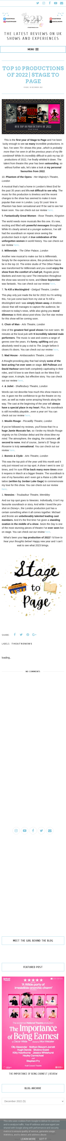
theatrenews (21, 643)
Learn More (28, 1139)
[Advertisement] (33, 789)
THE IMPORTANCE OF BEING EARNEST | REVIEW (33, 1073)
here (50, 210)
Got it (43, 1139)
